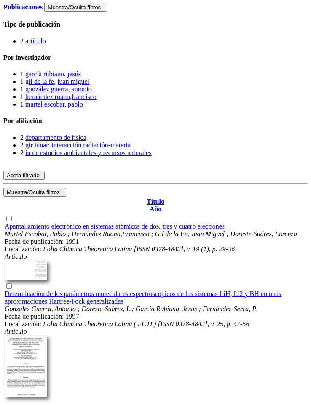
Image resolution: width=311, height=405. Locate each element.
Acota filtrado (24, 175)
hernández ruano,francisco (61, 96)
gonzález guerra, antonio (58, 89)
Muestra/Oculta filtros (76, 7)
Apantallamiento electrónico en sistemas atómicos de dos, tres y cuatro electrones (115, 226)
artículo (35, 41)
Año (155, 209)
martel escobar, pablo (54, 104)
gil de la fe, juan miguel (57, 81)
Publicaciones (23, 7)
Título (155, 201)
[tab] (155, 24)
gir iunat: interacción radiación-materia (78, 145)
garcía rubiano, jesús (53, 73)
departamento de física (55, 137)
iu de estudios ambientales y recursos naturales (88, 152)
